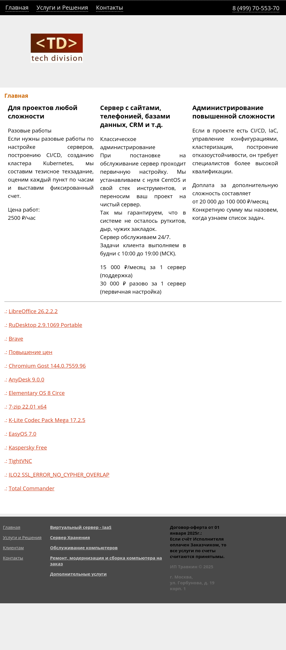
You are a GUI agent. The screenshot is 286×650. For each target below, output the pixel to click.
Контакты (109, 7)
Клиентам (13, 547)
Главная (17, 7)
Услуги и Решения (62, 7)
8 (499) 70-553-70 (256, 8)
